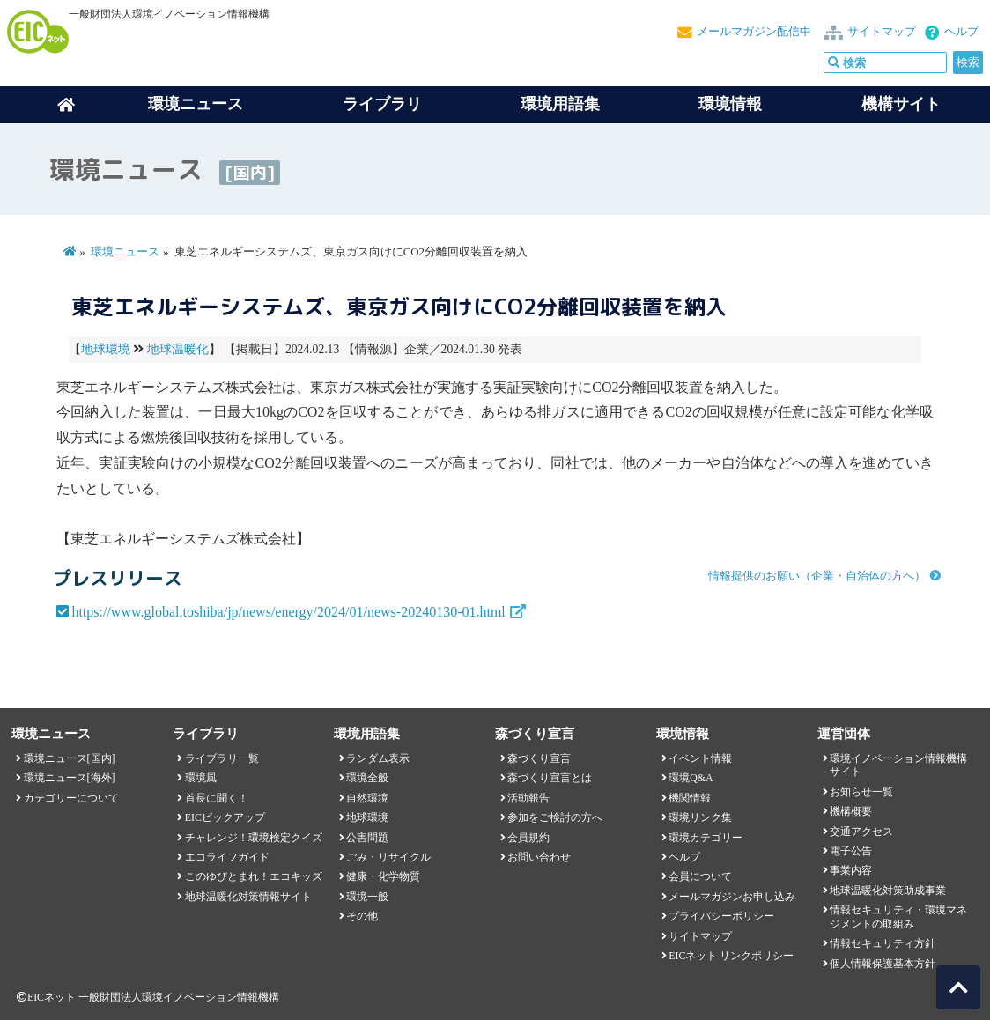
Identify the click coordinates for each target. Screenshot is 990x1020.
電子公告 (851, 851)
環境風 (201, 778)
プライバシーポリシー (721, 916)
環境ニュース (125, 252)
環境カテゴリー (705, 838)
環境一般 (367, 897)
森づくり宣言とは (549, 778)
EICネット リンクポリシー (731, 956)
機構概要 (851, 811)
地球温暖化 (178, 349)
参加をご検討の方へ (554, 817)
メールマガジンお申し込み (732, 897)
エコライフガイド (227, 857)
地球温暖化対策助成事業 (888, 890)
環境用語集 (560, 104)
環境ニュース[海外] (69, 778)
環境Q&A (691, 778)
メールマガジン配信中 (754, 32)
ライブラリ (382, 104)
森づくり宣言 (539, 758)
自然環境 (367, 798)
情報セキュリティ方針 (882, 943)
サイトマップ (881, 32)
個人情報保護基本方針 (882, 963)
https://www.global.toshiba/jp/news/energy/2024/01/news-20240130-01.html (288, 611)
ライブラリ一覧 (222, 758)
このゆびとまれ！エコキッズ (253, 876)
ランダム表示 (378, 758)
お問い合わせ (539, 857)
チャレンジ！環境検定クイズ (253, 838)
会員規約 (528, 838)
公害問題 (367, 838)
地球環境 (105, 349)
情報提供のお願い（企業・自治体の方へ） (817, 576)
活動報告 (528, 798)
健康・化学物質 (383, 876)
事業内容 (851, 870)
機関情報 (690, 798)
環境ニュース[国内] (69, 758)
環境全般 (367, 778)
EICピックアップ (225, 817)
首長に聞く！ (216, 798)
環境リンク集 (700, 817)
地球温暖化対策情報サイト (248, 897)
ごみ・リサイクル (388, 857)
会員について (700, 876)
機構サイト (901, 104)
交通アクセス (861, 831)
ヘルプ (961, 32)
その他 (362, 916)
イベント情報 (700, 758)
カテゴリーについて (71, 798)
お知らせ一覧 (861, 792)
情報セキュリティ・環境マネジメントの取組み (898, 916)
